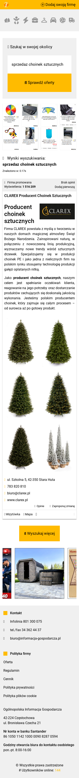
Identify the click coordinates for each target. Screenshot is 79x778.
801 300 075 (32, 621)
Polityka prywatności (18, 687)
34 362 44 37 (31, 630)
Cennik (8, 679)
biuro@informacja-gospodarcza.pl (35, 638)
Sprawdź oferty (40, 82)
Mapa (28, 514)
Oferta (8, 662)
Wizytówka (12, 514)
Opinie (40, 506)
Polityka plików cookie (19, 696)
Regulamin (11, 671)
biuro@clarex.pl (18, 493)
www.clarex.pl (17, 500)
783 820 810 (16, 486)
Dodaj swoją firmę (58, 5)
